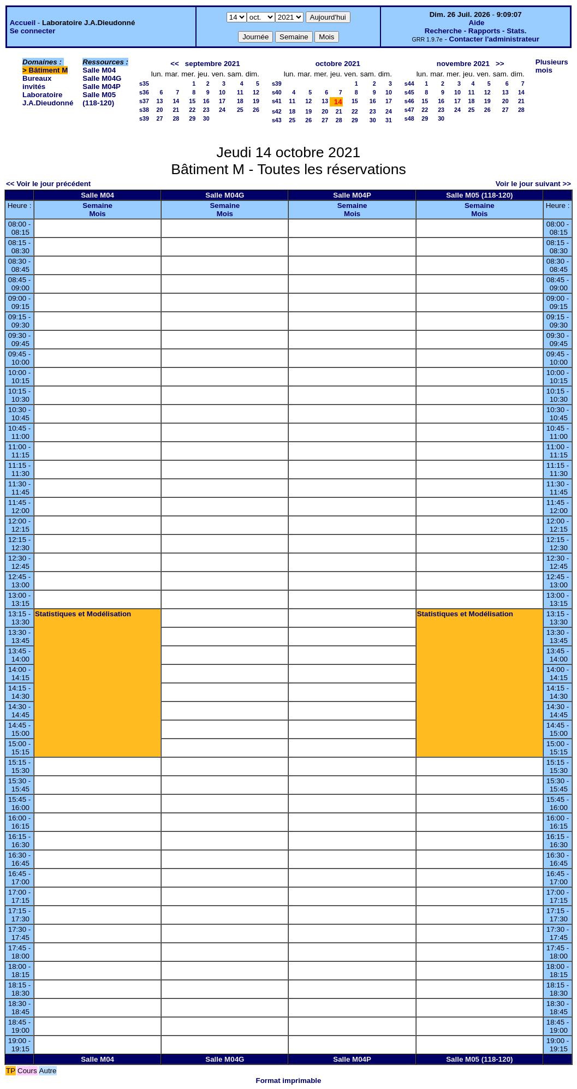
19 (256, 101)
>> (500, 63)
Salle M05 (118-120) (99, 99)
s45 (409, 92)
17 (222, 101)
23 (206, 109)
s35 (144, 83)
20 (159, 109)
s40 (277, 92)
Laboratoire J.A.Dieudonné (47, 99)
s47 (409, 109)
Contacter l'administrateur (494, 39)
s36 (144, 92)
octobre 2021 (338, 63)
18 (240, 101)
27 (159, 118)
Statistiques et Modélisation (83, 614)
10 (222, 92)
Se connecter (33, 31)
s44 (409, 83)
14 (175, 101)
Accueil (22, 23)
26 (256, 109)
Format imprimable (289, 1080)
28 (175, 118)
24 (222, 109)
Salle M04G (101, 78)
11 (240, 92)
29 (192, 118)
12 (256, 92)
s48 (409, 118)
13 (159, 101)
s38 (144, 109)
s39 (144, 118)
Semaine (97, 205)
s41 (277, 101)
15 (192, 101)
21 (175, 109)
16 (206, 101)
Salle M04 (99, 70)
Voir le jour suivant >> (533, 184)
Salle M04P (101, 86)
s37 (144, 101)
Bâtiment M (48, 70)
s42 (277, 111)
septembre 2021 (212, 63)
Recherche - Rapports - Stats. (476, 31)
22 (192, 109)
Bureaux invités (36, 82)
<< (174, 63)
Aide (477, 23)
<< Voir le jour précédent (48, 184)
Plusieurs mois (552, 66)
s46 (409, 101)
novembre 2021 (463, 63)
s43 (277, 120)
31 (388, 120)
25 (240, 109)
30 (206, 118)
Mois (97, 214)
